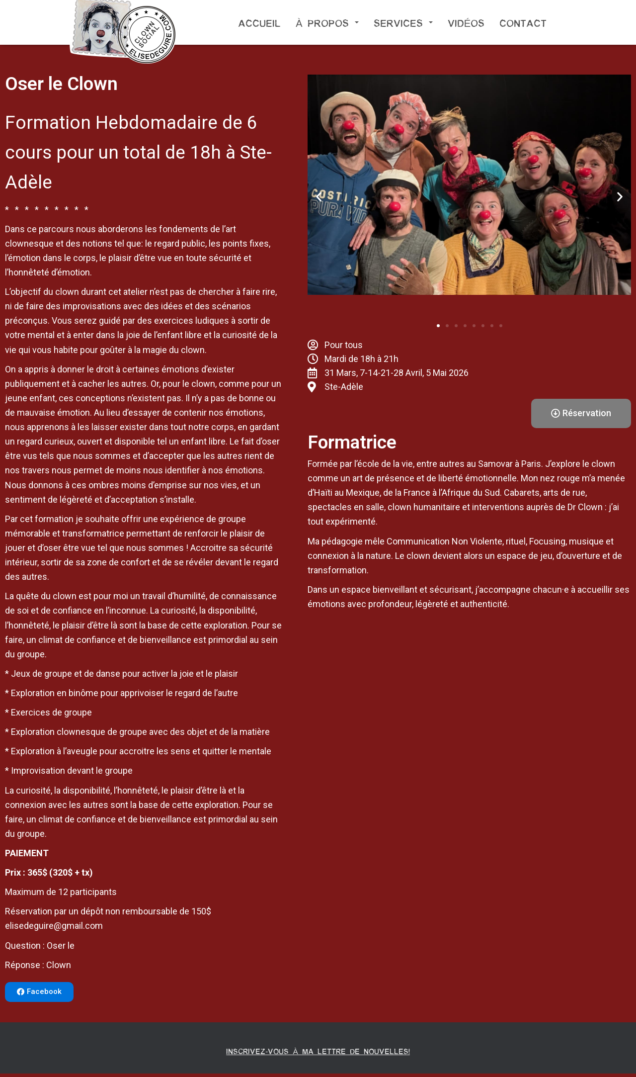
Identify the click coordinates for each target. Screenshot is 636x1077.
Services (403, 22)
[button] (39, 992)
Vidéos (466, 22)
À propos (327, 22)
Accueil (259, 22)
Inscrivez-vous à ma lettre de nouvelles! (318, 1052)
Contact (523, 22)
